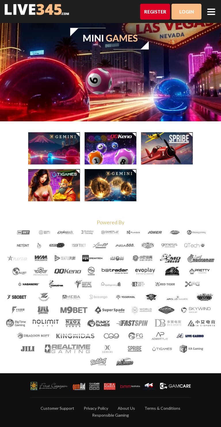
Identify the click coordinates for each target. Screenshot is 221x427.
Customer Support (57, 408)
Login (186, 11)
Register (155, 11)
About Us (126, 408)
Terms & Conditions (162, 408)
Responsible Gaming (110, 415)
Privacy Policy (96, 408)
